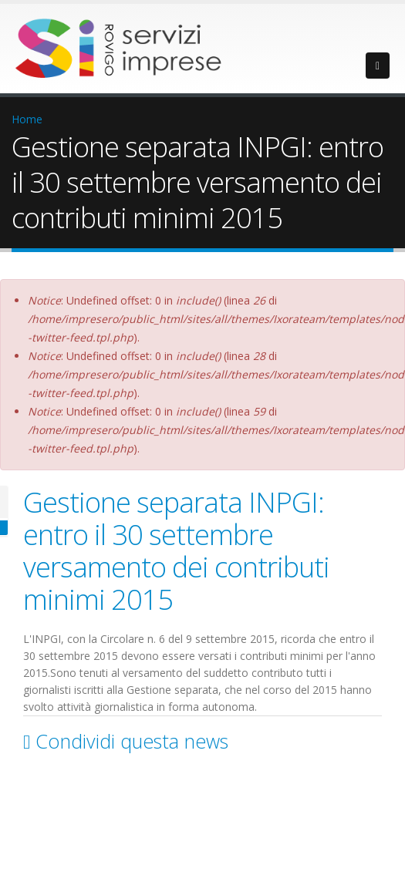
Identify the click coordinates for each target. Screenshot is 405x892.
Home (27, 119)
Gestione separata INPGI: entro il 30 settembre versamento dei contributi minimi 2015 (176, 550)
